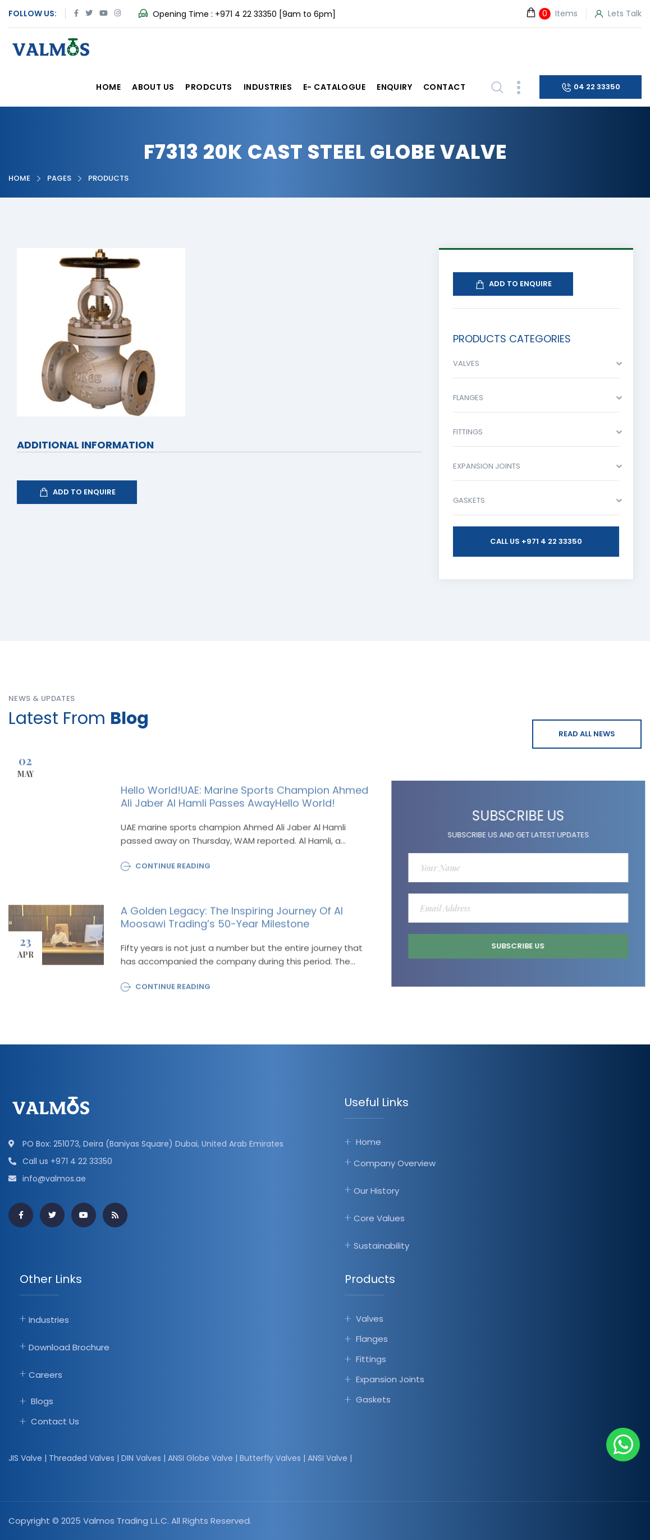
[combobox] (536, 366)
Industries (268, 87)
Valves (369, 1318)
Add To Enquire (77, 492)
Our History (376, 1191)
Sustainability (381, 1246)
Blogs (42, 1401)
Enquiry (394, 87)
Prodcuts (208, 87)
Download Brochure (69, 1347)
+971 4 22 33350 (246, 14)
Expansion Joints (390, 1379)
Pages (59, 178)
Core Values (379, 1218)
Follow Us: (32, 13)
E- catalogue (334, 87)
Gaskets (373, 1399)
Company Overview (395, 1163)
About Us (153, 87)
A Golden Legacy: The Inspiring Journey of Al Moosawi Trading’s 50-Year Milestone (232, 922)
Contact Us (55, 1421)
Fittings (371, 1359)
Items (551, 13)
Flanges (372, 1339)
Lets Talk (618, 14)
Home (108, 87)
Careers (45, 1375)
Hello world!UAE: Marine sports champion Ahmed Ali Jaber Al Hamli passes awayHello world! (244, 801)
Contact (444, 87)
